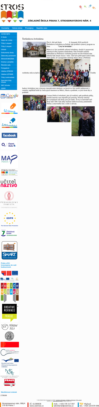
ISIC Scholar (5, 85)
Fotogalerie (5, 68)
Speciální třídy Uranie (6, 81)
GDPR (3, 88)
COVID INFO (5, 34)
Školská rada (5, 65)
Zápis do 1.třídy (6, 40)
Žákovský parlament (8, 56)
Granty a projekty (7, 62)
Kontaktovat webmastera (60, 400)
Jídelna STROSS (7, 71)
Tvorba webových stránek (58, 401)
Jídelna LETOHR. (7, 74)
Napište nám (41, 28)
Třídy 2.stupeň (6, 46)
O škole (4, 37)
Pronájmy (29, 28)
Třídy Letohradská (7, 77)
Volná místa (17, 28)
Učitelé (3, 49)
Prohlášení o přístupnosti (71, 400)
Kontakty (5, 28)
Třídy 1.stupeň (6, 43)
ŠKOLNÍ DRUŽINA (7, 59)
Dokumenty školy (7, 52)
